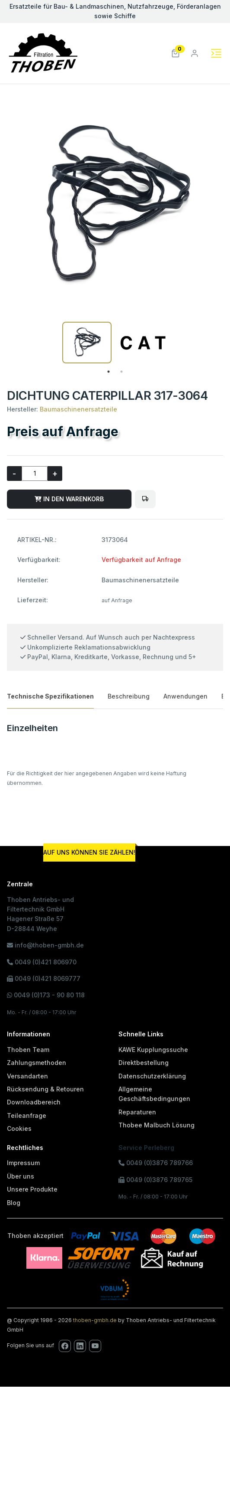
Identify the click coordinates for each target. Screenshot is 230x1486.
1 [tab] (108, 371)
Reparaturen (137, 1112)
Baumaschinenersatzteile (78, 409)
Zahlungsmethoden (36, 1062)
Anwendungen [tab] (185, 696)
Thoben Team (28, 1049)
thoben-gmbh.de (95, 1320)
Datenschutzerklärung (152, 1076)
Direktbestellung (143, 1062)
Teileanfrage (26, 1115)
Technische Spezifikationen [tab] (50, 696)
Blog (13, 1202)
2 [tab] (121, 371)
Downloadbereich (34, 1102)
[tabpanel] (87, 342)
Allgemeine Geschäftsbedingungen (154, 1093)
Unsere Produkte (32, 1189)
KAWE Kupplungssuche (153, 1049)
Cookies (19, 1128)
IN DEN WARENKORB (69, 499)
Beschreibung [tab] (129, 696)
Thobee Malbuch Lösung (156, 1125)
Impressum (23, 1162)
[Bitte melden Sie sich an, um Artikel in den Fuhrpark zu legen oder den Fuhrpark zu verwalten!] (145, 499)
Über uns (20, 1176)
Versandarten (27, 1076)
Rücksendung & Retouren (45, 1089)
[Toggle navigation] (216, 53)
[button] (175, 52)
